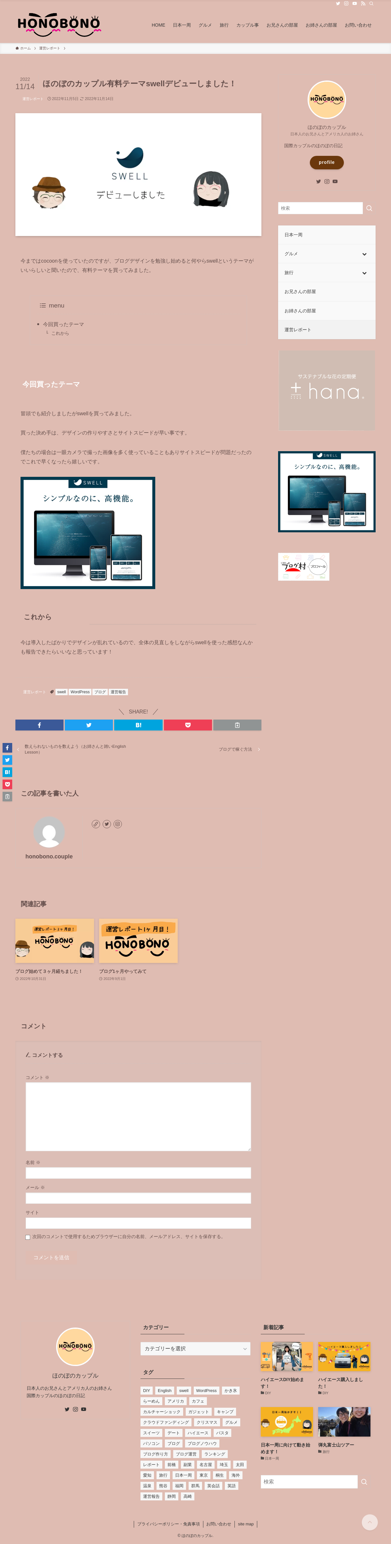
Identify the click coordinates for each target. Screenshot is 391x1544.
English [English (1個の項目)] (165, 1390)
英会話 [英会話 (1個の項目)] (213, 1485)
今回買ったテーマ (63, 324)
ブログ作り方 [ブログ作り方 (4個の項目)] (155, 1454)
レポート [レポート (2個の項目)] (151, 1464)
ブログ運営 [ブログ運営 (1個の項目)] (186, 1454)
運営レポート (33, 99)
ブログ (100, 692)
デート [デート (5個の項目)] (173, 1432)
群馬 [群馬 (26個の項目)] (195, 1485)
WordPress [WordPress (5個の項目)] (206, 1390)
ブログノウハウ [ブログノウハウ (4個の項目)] (202, 1443)
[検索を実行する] (369, 208)
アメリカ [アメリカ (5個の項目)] (175, 1401)
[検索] (371, 3)
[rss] (363, 3)
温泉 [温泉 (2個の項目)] (147, 1485)
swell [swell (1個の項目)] (184, 1390)
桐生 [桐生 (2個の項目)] (220, 1475)
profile (327, 162)
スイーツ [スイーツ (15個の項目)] (151, 1432)
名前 (33, 1162)
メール (35, 1187)
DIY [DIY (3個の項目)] (146, 1390)
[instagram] (346, 3)
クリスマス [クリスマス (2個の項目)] (207, 1422)
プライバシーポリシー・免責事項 (168, 1524)
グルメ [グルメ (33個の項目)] (231, 1422)
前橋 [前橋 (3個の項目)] (171, 1464)
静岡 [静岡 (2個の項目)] (171, 1496)
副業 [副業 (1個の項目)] (187, 1464)
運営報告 (118, 692)
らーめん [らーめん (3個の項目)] (151, 1401)
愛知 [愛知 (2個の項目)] (147, 1475)
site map (246, 1524)
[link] (96, 824)
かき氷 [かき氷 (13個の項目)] (231, 1390)
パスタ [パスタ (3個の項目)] (222, 1432)
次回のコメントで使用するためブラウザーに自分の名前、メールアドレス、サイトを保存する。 (128, 1236)
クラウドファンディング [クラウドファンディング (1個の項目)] (166, 1422)
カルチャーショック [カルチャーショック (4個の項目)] (162, 1411)
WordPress (80, 692)
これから (60, 333)
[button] (39, 725)
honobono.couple (49, 856)
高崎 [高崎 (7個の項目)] (187, 1496)
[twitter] (338, 3)
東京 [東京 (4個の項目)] (204, 1475)
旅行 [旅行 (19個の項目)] (163, 1475)
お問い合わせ (218, 1524)
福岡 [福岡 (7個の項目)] (179, 1485)
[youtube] (355, 3)
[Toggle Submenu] (364, 253)
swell (61, 692)
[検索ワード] (327, 208)
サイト (32, 1212)
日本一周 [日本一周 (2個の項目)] (183, 1475)
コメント (37, 1077)
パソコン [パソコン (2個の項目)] (151, 1443)
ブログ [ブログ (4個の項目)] (173, 1443)
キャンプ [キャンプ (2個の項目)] (225, 1411)
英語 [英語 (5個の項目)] (231, 1485)
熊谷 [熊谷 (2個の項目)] (163, 1485)
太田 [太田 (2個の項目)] (240, 1464)
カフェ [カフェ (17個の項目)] (198, 1401)
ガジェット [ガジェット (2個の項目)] (198, 1411)
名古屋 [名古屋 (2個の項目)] (206, 1464)
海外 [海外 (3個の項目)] (236, 1475)
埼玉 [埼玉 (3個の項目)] (224, 1464)
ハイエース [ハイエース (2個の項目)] (198, 1432)
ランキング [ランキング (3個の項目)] (214, 1454)
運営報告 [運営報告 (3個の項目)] (151, 1496)
